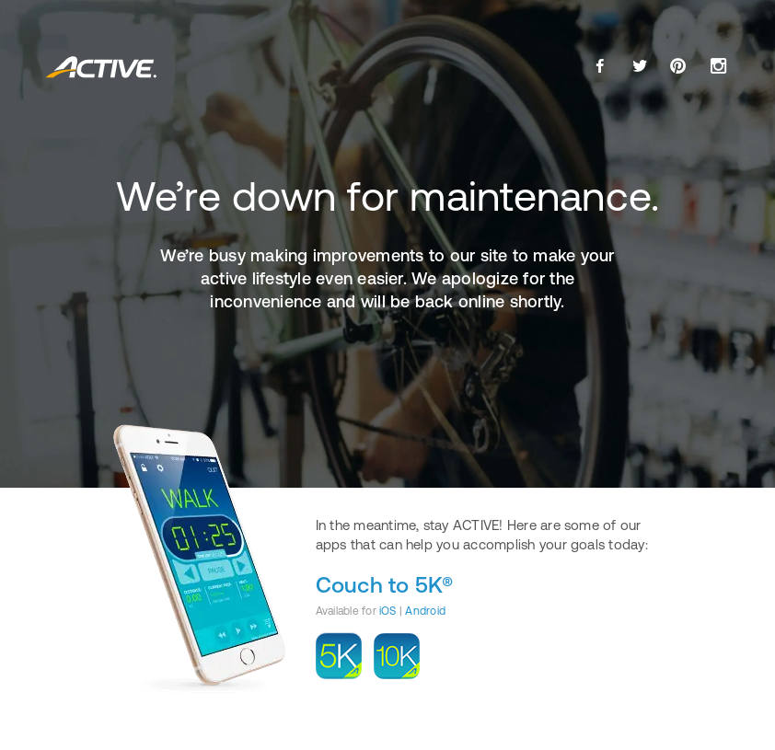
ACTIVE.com (101, 67)
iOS (388, 611)
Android (425, 611)
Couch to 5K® (385, 584)
